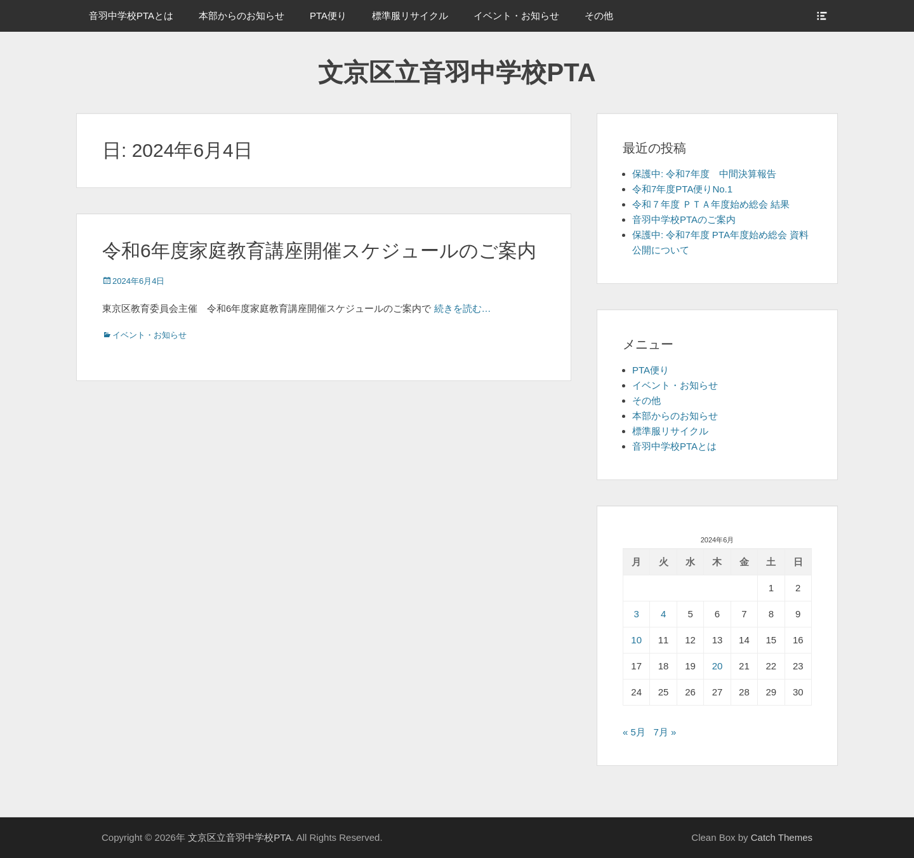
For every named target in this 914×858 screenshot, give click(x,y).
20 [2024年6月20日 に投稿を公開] (717, 665)
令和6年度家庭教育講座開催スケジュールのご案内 (319, 250)
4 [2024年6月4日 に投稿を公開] (663, 613)
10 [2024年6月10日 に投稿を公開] (636, 639)
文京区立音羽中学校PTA (456, 72)
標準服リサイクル (410, 15)
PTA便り (328, 15)
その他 (599, 15)
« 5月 (634, 732)
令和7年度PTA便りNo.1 (682, 189)
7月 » (664, 732)
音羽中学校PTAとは (131, 15)
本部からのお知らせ (241, 15)
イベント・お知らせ (516, 15)
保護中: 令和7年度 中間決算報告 (704, 173)
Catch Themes (781, 837)
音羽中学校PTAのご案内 (684, 219)
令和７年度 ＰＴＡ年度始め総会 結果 (711, 204)
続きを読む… (462, 308)
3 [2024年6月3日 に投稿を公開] (636, 613)
